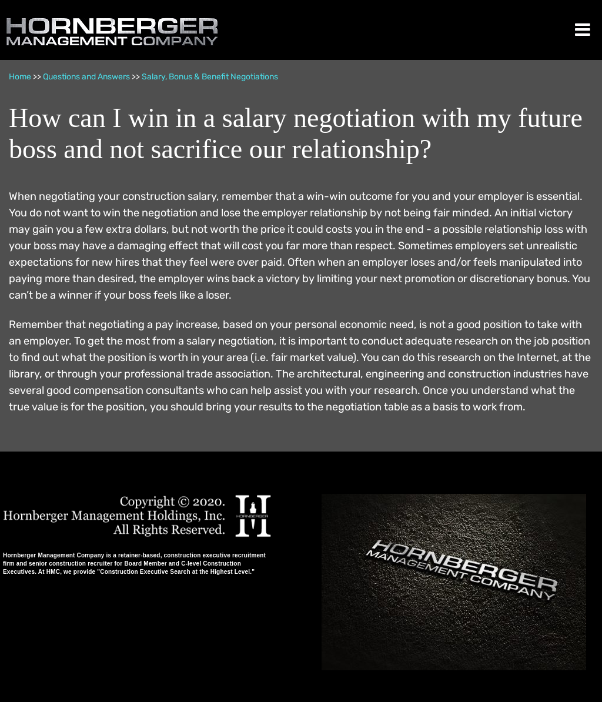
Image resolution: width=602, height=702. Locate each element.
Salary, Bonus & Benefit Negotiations (210, 77)
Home (20, 77)
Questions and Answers (86, 77)
